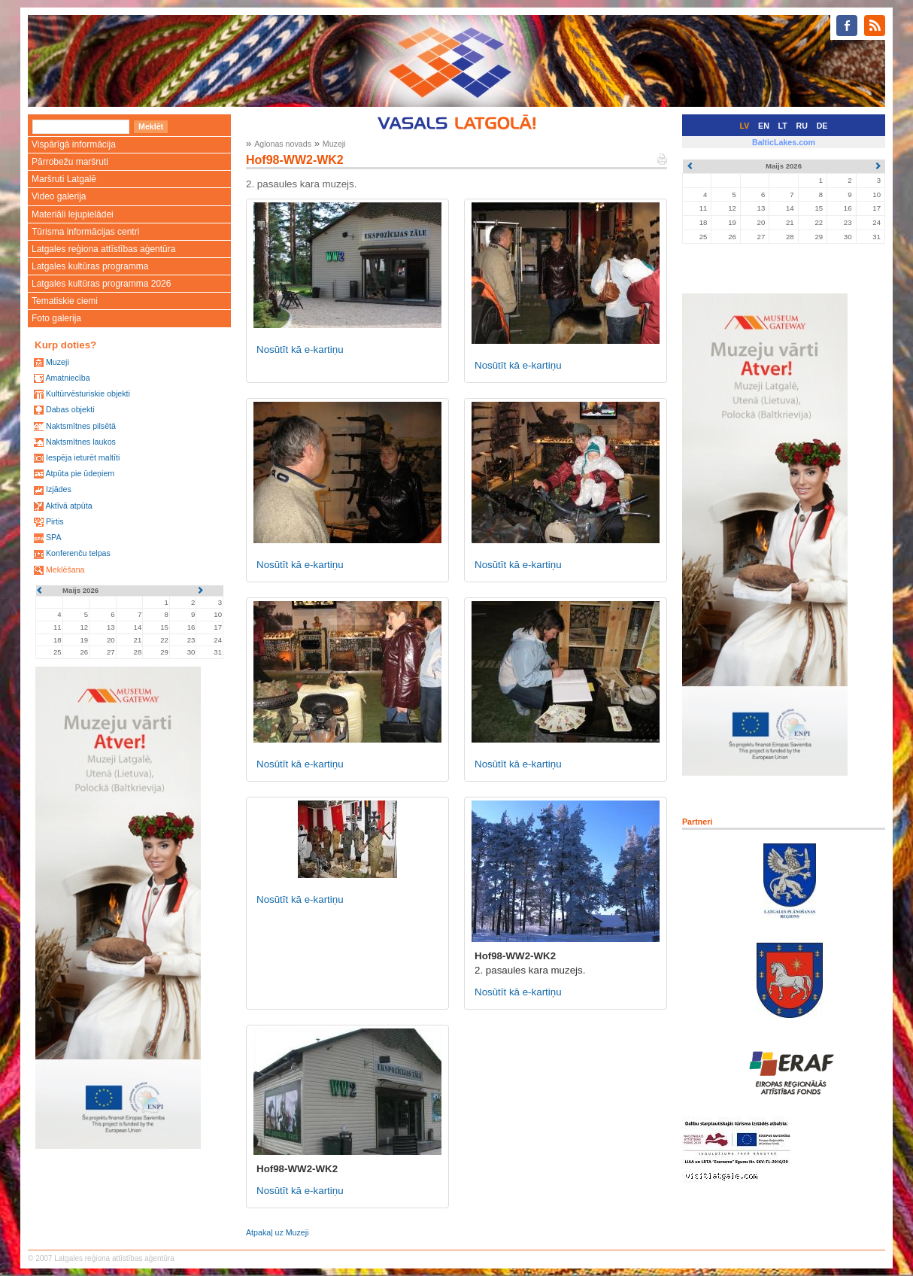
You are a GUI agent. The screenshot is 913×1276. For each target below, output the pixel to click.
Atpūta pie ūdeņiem (79, 473)
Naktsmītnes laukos (81, 441)
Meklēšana (65, 569)
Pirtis (55, 521)
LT (782, 125)
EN (763, 125)
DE (822, 125)
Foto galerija (56, 318)
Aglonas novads (282, 143)
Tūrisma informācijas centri (85, 231)
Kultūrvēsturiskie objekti (88, 393)
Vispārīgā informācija (74, 144)
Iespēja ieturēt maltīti (83, 457)
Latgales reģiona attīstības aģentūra (103, 249)
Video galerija (59, 196)
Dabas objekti (70, 409)
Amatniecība (67, 377)
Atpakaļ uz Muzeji (277, 1232)
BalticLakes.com (783, 142)
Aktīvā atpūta (68, 505)
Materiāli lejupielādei (73, 214)
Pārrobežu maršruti (70, 161)
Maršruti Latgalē (64, 179)
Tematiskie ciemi (65, 301)
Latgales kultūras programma (90, 266)
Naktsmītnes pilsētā (81, 425)
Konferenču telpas (78, 552)
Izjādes (58, 489)
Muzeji (57, 361)
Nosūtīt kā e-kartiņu (300, 349)
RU (802, 125)
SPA (54, 537)
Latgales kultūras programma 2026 (101, 283)
